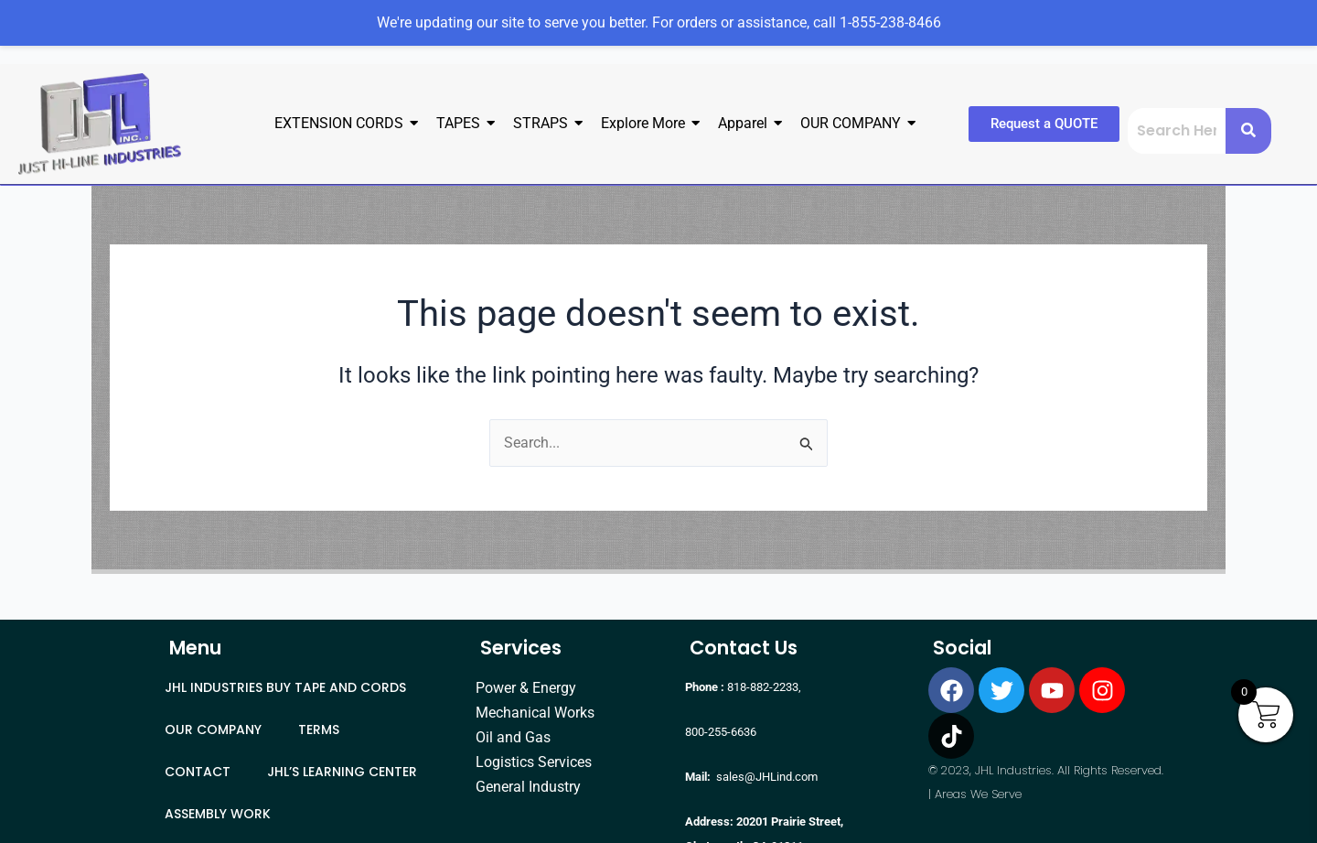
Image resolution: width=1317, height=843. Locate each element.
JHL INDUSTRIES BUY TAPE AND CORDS (285, 687)
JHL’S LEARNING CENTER (342, 771)
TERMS (318, 729)
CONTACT (197, 771)
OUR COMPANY (213, 729)
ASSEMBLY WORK (218, 814)
